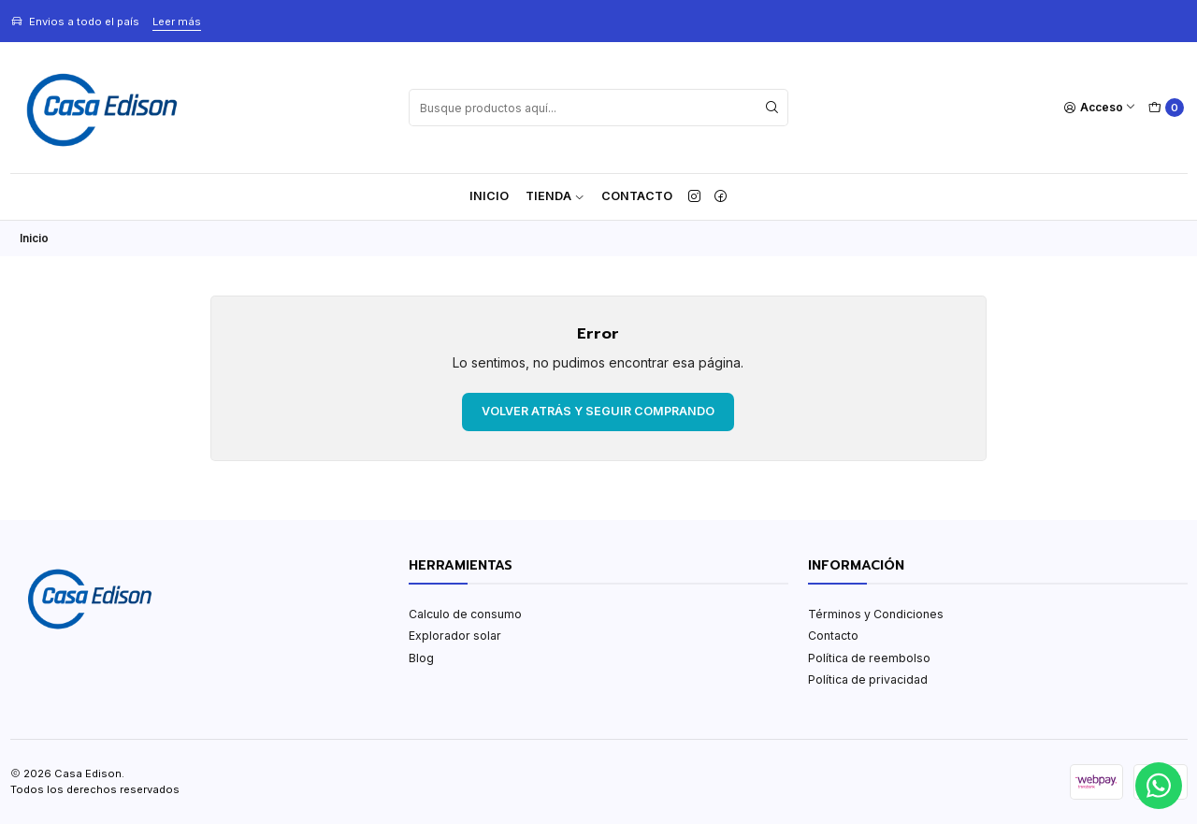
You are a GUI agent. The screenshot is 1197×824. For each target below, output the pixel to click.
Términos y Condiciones (876, 614)
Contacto (636, 196)
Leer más (176, 21)
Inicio (489, 196)
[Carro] (1166, 108)
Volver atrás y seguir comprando (598, 411)
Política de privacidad (868, 679)
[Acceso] (1100, 108)
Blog (421, 658)
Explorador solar (455, 636)
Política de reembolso (869, 658)
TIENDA (555, 196)
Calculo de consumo (465, 614)
